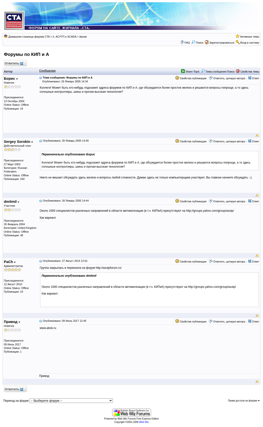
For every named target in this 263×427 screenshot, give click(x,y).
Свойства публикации (191, 78)
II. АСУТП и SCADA (64, 36)
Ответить (14, 63)
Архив (83, 36)
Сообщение (47, 70)
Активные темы (249, 36)
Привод (12, 322)
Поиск (197, 42)
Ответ (255, 78)
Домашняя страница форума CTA (29, 36)
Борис (11, 78)
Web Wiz (144, 422)
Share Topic (190, 71)
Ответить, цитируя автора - (230, 78)
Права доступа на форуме (244, 400)
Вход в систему (249, 42)
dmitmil (11, 201)
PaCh (10, 262)
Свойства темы (247, 71)
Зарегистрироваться (221, 42)
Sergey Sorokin (18, 141)
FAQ (187, 42)
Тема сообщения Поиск (217, 71)
